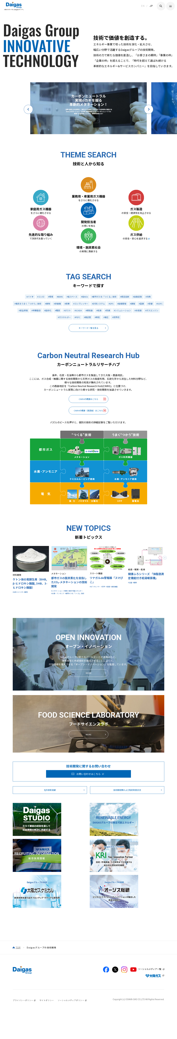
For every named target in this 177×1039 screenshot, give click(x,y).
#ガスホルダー (72, 357)
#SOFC (21, 349)
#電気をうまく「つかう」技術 (29, 342)
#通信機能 (94, 641)
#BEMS (57, 334)
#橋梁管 (96, 357)
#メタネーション (59, 642)
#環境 (48, 334)
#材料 (15, 643)
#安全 (108, 638)
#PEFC (85, 357)
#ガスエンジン (54, 357)
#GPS (118, 342)
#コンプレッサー (86, 342)
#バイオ (26, 334)
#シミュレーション (138, 349)
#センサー (100, 638)
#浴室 (131, 633)
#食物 (50, 342)
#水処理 (155, 349)
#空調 (150, 342)
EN (143, 6)
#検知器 (103, 349)
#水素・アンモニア (60, 649)
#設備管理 (129, 342)
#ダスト (80, 349)
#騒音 (69, 349)
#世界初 (126, 357)
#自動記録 (140, 334)
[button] (28, 108)
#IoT (92, 638)
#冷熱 (152, 334)
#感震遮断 (127, 334)
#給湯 (113, 349)
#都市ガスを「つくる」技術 (105, 334)
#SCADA (92, 349)
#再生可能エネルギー (61, 645)
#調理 (140, 342)
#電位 (116, 357)
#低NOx (84, 334)
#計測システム (105, 342)
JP (151, 6)
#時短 (107, 357)
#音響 (159, 342)
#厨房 (71, 342)
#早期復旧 (47, 349)
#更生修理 (33, 349)
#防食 (122, 349)
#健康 (137, 633)
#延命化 (59, 349)
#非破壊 (61, 342)
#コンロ (37, 334)
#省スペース (71, 334)
